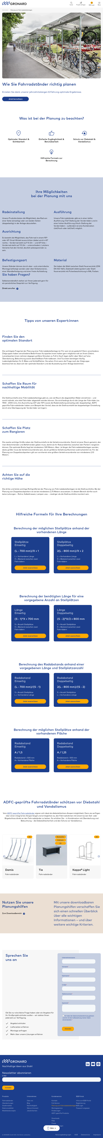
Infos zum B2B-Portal (83, 1100)
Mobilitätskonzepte (9, 1111)
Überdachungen (7, 1103)
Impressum (97, 1135)
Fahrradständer (7, 1100)
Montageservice (57, 1108)
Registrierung (80, 1103)
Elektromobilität (7, 1108)
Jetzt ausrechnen (30, 568)
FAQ (53, 1121)
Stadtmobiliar (7, 1105)
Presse (54, 1123)
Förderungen (56, 1111)
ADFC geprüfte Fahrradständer (21, 813)
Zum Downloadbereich (13, 913)
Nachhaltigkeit (32, 1105)
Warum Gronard (32, 1108)
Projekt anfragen (57, 1126)
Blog (28, 1103)
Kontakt (54, 1100)
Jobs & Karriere (32, 1111)
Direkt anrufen (10, 288)
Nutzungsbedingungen (63, 1135)
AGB (76, 1135)
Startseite (5, 10)
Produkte (5, 1096)
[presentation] (4, 856)
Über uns (30, 1100)
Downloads (55, 1118)
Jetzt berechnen (15, 99)
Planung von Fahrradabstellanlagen (64, 1105)
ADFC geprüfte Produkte (60, 1113)
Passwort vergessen (83, 1108)
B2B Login (79, 1105)
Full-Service (56, 1103)
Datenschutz (85, 1135)
